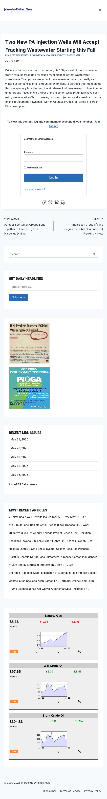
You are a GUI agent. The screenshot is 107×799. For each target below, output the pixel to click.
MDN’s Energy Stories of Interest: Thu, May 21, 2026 (41, 564)
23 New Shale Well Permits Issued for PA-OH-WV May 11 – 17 (47, 517)
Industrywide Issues (16, 55)
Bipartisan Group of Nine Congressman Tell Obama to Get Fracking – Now (79, 226)
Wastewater (74, 55)
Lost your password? (34, 189)
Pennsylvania (38, 55)
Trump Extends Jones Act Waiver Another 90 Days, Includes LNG (49, 588)
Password (29, 152)
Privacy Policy (92, 791)
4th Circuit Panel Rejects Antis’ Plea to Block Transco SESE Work (49, 525)
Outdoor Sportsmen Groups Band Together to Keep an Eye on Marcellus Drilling (27, 226)
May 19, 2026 (19, 457)
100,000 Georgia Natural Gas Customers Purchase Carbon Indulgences (53, 557)
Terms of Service (70, 791)
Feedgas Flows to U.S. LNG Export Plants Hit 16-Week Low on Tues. (51, 541)
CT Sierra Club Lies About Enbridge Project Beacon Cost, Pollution (50, 533)
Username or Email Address (38, 139)
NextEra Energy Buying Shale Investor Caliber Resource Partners (49, 548)
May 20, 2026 (19, 448)
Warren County (56, 55)
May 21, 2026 (19, 439)
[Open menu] (100, 10)
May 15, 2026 (19, 474)
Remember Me (33, 167)
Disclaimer (49, 791)
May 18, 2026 (19, 466)
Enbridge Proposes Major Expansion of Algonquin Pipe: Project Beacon (53, 572)
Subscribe (18, 297)
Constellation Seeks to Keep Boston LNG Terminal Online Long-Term (51, 580)
